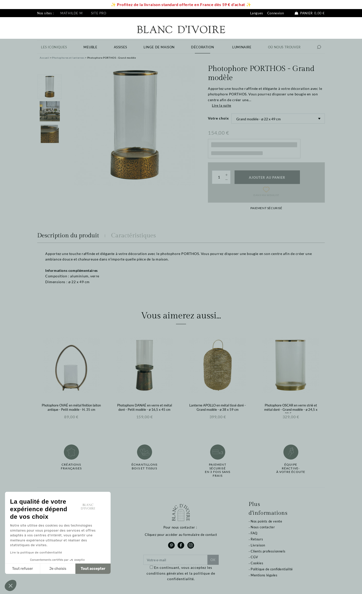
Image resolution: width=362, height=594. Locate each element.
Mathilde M (71, 13)
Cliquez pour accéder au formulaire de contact (181, 535)
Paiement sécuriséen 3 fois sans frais (218, 470)
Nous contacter (263, 527)
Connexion (275, 13)
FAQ (254, 533)
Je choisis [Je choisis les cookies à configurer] (57, 569)
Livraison (258, 545)
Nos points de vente (266, 521)
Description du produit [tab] (68, 235)
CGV (254, 557)
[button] (11, 585)
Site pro (98, 13)
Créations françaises (71, 466)
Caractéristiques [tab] (133, 235)
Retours (257, 539)
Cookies (257, 563)
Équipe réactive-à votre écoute (290, 468)
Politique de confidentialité (272, 569)
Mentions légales (264, 575)
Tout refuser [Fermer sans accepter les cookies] (22, 569)
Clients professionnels (268, 551)
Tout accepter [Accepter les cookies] (93, 569)
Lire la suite (221, 105)
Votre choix (218, 118)
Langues (256, 13)
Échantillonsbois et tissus (144, 466)
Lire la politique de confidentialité (36, 552)
